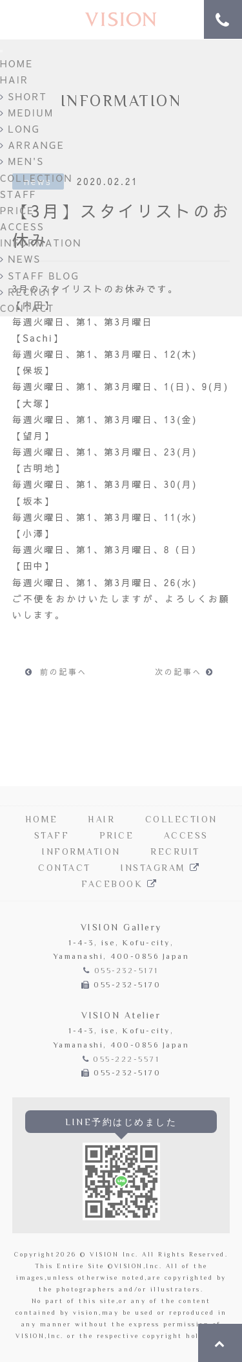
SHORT (23, 96)
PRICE (17, 210)
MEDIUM (27, 112)
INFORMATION (41, 242)
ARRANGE (32, 144)
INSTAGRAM (162, 869)
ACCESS (22, 226)
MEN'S (22, 161)
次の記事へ (186, 671)
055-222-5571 (126, 1060)
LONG (20, 128)
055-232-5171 (126, 971)
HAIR (14, 79)
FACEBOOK (121, 885)
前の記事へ (56, 671)
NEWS (20, 258)
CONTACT (27, 308)
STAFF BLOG (39, 275)
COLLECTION (36, 177)
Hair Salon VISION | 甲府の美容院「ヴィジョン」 (121, 19)
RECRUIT (29, 291)
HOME (16, 63)
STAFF (18, 194)
